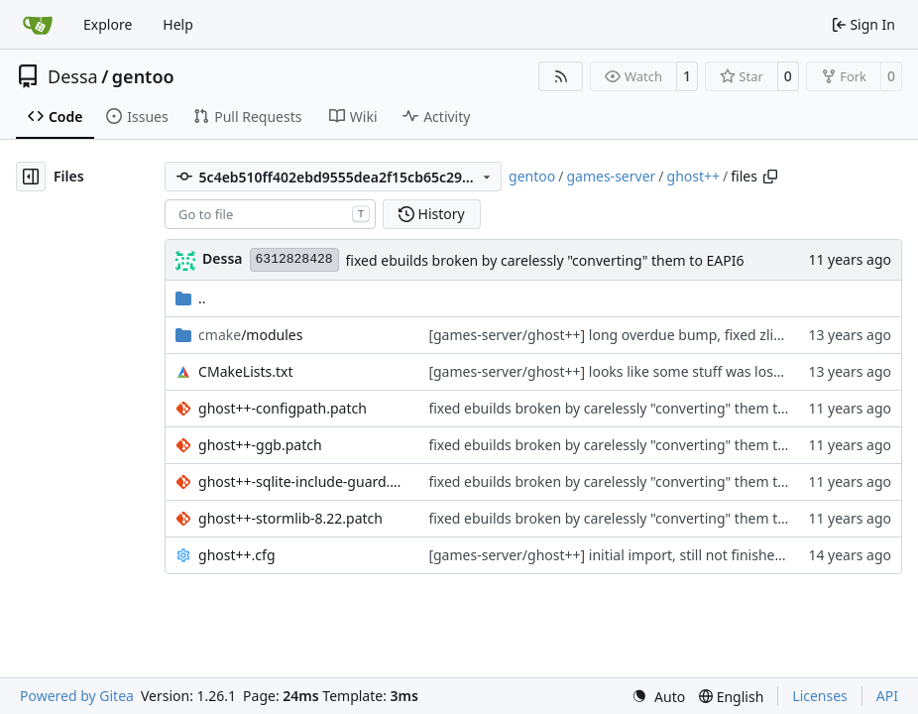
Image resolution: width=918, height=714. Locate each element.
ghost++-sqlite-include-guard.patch (303, 481)
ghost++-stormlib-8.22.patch (290, 518)
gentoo (143, 76)
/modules (250, 334)
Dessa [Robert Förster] (222, 258)
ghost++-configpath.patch (282, 408)
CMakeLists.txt (245, 371)
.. (190, 298)
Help (178, 24)
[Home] (37, 25)
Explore (107, 24)
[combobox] (270, 214)
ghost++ (694, 176)
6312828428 (294, 259)
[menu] (658, 696)
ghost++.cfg (236, 554)
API (887, 695)
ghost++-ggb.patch (260, 444)
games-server (610, 176)
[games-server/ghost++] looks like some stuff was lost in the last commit (663, 371)
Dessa (73, 76)
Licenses (820, 695)
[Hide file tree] (31, 176)
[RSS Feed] (561, 76)
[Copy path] (770, 176)
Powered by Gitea (77, 695)
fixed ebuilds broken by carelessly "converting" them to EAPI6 (545, 260)
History (432, 213)
